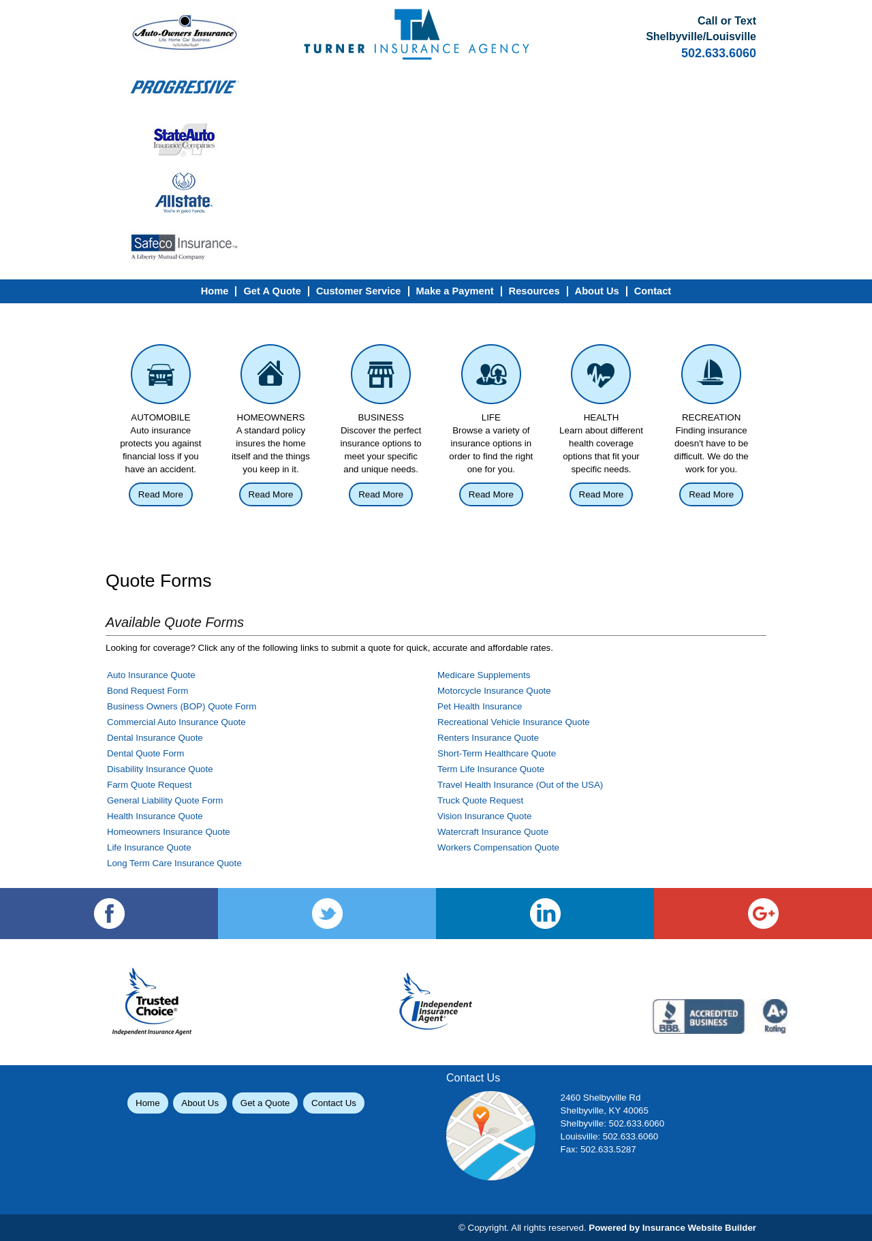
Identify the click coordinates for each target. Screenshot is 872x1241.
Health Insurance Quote (155, 816)
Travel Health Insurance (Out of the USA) (520, 785)
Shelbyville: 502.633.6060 (613, 1123)
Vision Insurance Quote (484, 816)
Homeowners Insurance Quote (168, 832)
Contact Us (333, 1103)
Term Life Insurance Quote (490, 769)
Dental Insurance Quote (155, 738)
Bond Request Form (147, 691)
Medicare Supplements (483, 675)
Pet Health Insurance (479, 706)
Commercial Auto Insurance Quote (176, 722)
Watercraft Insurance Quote (492, 832)
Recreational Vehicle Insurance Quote (513, 722)
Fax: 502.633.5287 (598, 1149)
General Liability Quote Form (165, 800)
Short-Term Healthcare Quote (496, 753)
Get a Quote (265, 1103)
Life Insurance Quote (149, 847)
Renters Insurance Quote (488, 738)
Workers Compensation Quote (498, 847)
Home (148, 1103)
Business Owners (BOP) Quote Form (181, 706)
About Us (200, 1103)
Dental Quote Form (145, 753)
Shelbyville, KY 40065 (605, 1110)
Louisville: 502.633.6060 (610, 1136)
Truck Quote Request (480, 800)
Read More (160, 494)
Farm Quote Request (149, 785)
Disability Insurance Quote (160, 769)
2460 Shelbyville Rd (601, 1097)
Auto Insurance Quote (151, 675)
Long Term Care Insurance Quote (174, 863)
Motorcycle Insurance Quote (494, 691)
